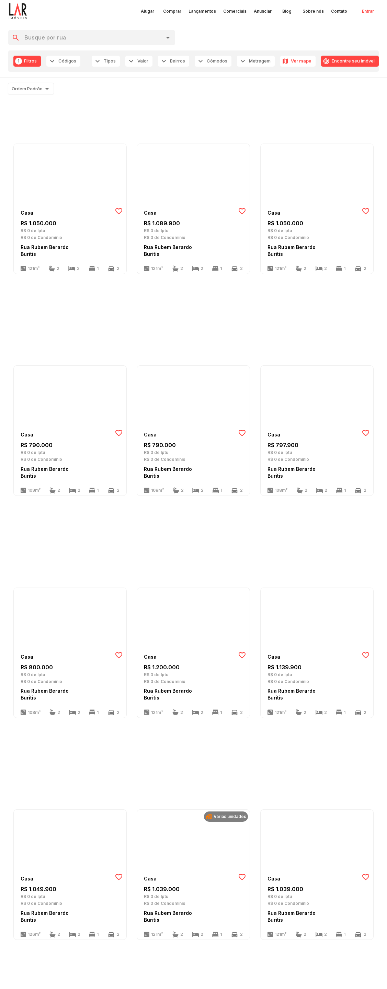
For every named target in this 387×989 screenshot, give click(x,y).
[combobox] (92, 37)
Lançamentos (202, 11)
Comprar (172, 11)
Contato (339, 11)
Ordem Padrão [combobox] (27, 88)
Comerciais (235, 11)
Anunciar (263, 11)
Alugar (147, 11)
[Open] (168, 38)
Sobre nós (313, 11)
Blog (287, 11)
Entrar (368, 11)
